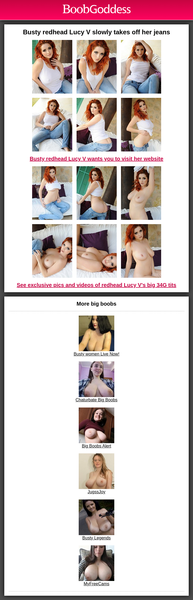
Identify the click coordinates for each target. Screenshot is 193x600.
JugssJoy (96, 473)
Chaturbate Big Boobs (96, 381)
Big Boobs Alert (96, 428)
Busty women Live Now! (96, 336)
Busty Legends (96, 519)
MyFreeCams (96, 565)
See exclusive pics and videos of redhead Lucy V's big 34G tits (96, 285)
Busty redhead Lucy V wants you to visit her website (96, 159)
